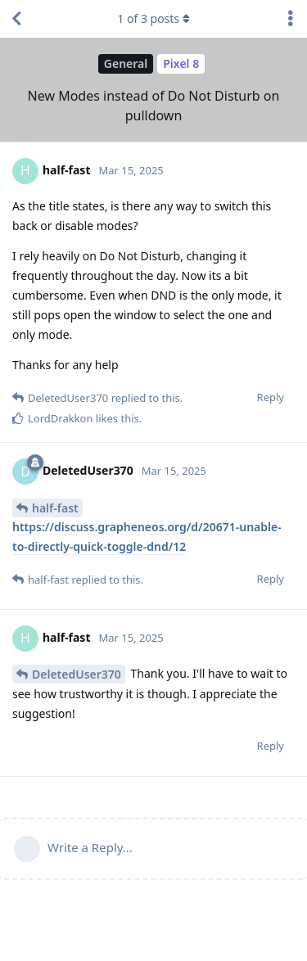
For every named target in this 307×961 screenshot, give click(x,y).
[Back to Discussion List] (16, 19)
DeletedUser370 (76, 674)
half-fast (55, 508)
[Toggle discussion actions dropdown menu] (290, 19)
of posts (153, 18)
